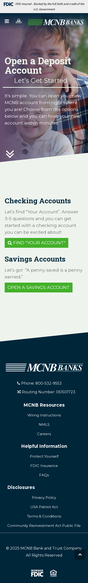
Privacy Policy (44, 497)
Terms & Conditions (44, 516)
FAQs (44, 475)
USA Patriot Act (44, 507)
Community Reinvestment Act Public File (44, 525)
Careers (44, 434)
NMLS (44, 424)
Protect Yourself (44, 456)
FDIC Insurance (44, 465)
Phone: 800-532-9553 (39, 383)
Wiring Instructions (44, 415)
